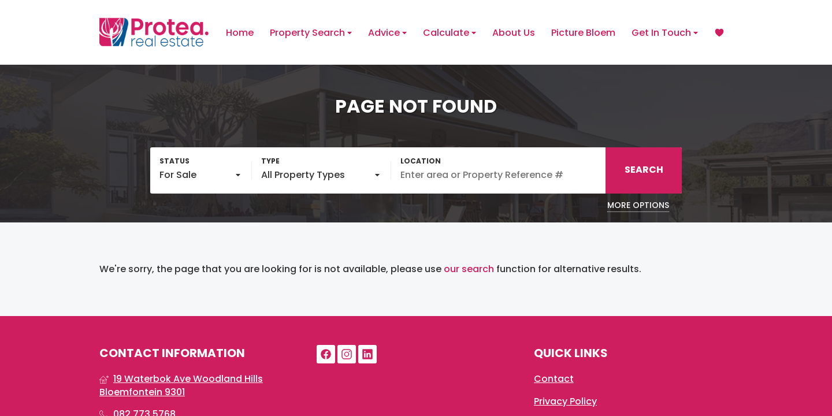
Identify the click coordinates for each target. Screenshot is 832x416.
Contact (554, 379)
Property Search (311, 33)
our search (469, 269)
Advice (387, 33)
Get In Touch (665, 33)
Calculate (449, 33)
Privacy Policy (565, 401)
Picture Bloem (583, 32)
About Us (513, 32)
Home (240, 32)
